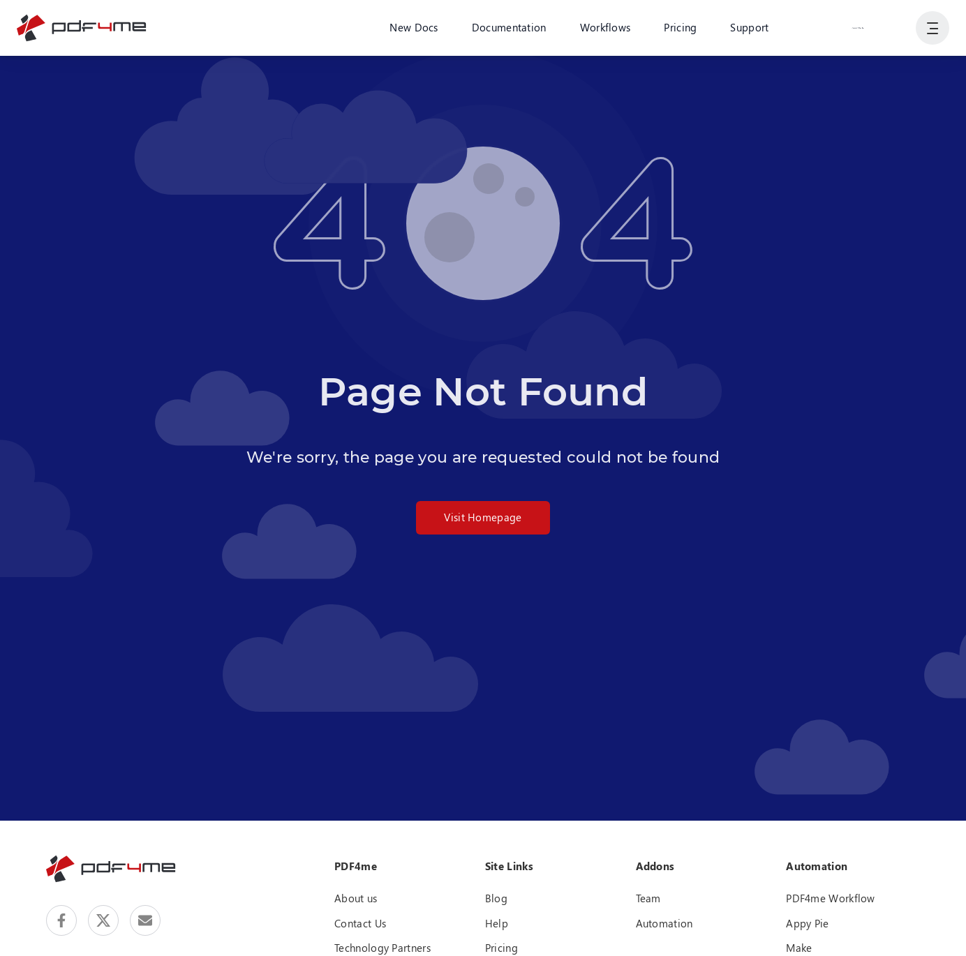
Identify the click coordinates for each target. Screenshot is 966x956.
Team (648, 898)
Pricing (680, 27)
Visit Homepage (482, 517)
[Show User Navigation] (932, 28)
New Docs (413, 27)
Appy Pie (807, 923)
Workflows (605, 27)
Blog (496, 898)
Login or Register (858, 27)
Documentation (509, 27)
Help (496, 923)
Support (749, 27)
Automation (664, 923)
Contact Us (360, 923)
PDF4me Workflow (830, 898)
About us (355, 898)
